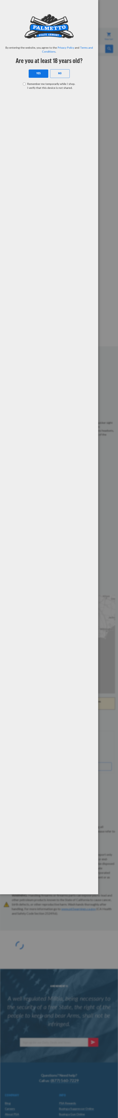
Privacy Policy (66, 47)
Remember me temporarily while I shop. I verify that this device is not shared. (51, 85)
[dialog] (59, 559)
